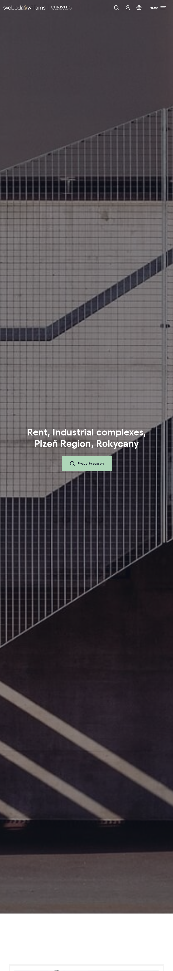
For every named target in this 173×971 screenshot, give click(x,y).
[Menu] (158, 7)
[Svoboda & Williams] (37, 7)
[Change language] (139, 8)
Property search (86, 464)
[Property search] (117, 8)
